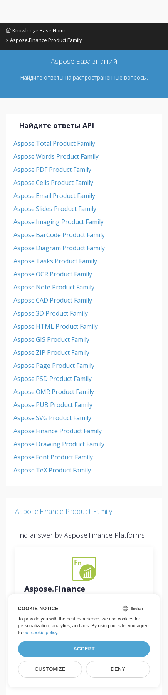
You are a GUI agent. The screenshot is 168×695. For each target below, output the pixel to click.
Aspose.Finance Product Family (57, 431)
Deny (118, 669)
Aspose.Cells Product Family (53, 182)
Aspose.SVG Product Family (52, 418)
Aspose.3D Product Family (50, 313)
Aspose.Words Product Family (56, 156)
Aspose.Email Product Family (54, 195)
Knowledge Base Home (36, 30)
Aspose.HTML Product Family (55, 326)
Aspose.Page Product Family (53, 365)
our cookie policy (40, 632)
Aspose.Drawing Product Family (58, 444)
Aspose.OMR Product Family (53, 391)
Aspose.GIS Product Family (51, 339)
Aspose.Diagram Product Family (59, 248)
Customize (50, 669)
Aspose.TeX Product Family (52, 470)
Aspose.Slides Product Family (54, 209)
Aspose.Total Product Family (54, 143)
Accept (84, 649)
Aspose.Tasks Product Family (55, 261)
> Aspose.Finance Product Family (44, 40)
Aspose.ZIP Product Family (51, 352)
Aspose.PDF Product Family (52, 169)
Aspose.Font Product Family (53, 457)
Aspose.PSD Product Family (52, 378)
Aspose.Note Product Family (53, 287)
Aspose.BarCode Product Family (59, 235)
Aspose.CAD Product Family (52, 300)
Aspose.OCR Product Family (52, 274)
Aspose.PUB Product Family (52, 405)
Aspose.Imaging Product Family (58, 222)
